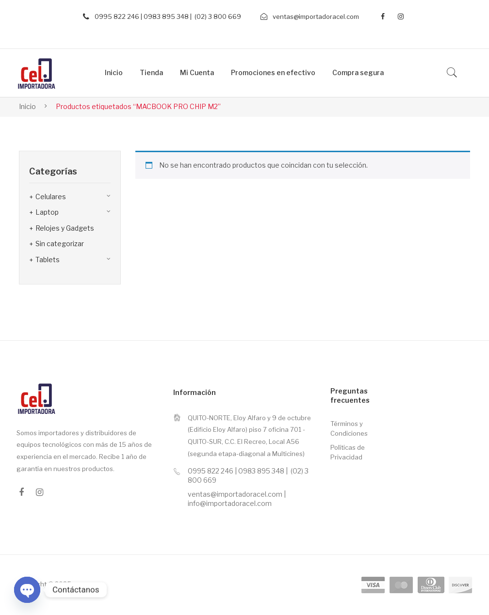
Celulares (50, 196)
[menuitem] (114, 73)
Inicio (27, 106)
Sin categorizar (59, 243)
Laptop (47, 212)
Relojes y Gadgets (64, 228)
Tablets (47, 259)
